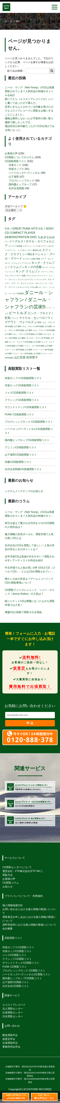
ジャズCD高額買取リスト (19, 392)
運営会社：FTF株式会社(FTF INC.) (22, 871)
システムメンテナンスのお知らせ (24, 491)
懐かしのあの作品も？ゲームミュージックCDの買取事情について (29, 580)
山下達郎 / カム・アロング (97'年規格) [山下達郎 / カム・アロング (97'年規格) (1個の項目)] (20, 334)
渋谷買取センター (12, 1016)
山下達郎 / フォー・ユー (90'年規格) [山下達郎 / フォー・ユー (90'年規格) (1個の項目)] (19, 353)
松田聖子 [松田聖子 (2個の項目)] (32, 357)
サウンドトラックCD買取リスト (20, 962)
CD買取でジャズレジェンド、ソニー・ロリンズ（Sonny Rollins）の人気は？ (30, 592)
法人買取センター (12, 1008)
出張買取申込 (10, 1042)
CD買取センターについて (17, 867)
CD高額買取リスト (15, 161)
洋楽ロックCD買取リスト (17, 951)
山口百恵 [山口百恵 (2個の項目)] (20, 357)
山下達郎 (14, 176)
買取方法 (7, 875)
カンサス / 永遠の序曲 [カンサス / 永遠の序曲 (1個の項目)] (31, 259)
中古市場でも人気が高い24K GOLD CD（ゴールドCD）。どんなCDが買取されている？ (30, 570)
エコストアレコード (13, 1004)
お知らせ (7, 886)
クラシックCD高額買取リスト (22, 400)
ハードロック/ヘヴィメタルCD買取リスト (26, 974)
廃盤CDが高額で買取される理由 (23, 612)
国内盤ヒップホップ (20, 184)
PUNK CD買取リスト (14, 966)
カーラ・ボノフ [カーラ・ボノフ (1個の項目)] (47, 259)
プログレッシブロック (21, 180)
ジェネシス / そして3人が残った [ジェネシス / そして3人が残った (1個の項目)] (28, 287)
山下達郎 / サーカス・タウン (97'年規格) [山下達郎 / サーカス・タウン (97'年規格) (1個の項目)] (34, 338)
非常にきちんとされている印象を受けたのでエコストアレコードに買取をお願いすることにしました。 (29, 110)
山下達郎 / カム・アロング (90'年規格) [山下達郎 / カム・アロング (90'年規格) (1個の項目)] (40, 330)
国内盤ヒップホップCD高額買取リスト (27, 440)
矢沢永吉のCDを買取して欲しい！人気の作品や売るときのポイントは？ (30, 547)
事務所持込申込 (11, 1046)
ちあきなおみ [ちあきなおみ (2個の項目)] (46, 237)
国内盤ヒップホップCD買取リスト (22, 978)
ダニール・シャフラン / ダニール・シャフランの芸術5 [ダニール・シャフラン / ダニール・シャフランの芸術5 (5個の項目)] (29, 299)
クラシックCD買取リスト (17, 959)
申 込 (30, 723)
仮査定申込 (8, 1039)
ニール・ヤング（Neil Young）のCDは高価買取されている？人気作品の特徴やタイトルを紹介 (29, 91)
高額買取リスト (13, 938)
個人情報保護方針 (12, 905)
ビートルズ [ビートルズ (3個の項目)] (18, 313)
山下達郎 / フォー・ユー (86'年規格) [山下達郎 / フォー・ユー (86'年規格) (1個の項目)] (39, 350)
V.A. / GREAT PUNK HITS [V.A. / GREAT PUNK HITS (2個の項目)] (21, 228)
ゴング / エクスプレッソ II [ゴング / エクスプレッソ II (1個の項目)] (28, 279)
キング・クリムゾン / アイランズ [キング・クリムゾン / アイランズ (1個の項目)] (18, 263)
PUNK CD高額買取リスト (19, 414)
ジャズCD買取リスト (14, 955)
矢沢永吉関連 (16, 188)
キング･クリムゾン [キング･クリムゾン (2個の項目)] (28, 271)
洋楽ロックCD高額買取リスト (22, 385)
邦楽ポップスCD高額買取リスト (23, 378)
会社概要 (7, 928)
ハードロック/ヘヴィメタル (24, 172)
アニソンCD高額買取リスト (21, 447)
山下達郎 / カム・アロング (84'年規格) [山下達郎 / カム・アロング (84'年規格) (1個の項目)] (29, 326)
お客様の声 (11, 153)
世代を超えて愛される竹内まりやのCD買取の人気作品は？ (30, 525)
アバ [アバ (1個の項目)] (6, 242)
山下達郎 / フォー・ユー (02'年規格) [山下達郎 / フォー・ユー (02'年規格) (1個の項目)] (30, 346)
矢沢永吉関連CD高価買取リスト (23, 469)
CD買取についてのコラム (19, 157)
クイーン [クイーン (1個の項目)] (44, 272)
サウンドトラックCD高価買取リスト (26, 407)
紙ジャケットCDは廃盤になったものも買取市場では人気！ (30, 603)
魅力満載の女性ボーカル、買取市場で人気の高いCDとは (29, 536)
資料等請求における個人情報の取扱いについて (29, 924)
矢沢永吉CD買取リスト (15, 986)
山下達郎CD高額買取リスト (21, 454)
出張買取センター (12, 1012)
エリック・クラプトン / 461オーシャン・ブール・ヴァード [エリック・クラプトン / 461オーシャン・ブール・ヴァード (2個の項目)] (30, 254)
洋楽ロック (15, 165)
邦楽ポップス (16, 169)
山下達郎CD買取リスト (15, 982)
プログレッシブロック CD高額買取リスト (29, 421)
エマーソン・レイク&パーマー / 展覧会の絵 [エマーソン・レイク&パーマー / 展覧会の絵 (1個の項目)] (24, 250)
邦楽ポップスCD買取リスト (18, 947)
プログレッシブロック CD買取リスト (23, 970)
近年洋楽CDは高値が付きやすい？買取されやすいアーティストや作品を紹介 (30, 558)
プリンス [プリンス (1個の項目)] (14, 318)
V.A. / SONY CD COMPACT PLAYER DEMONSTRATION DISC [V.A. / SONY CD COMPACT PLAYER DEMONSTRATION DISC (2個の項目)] (29, 233)
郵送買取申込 (10, 1035)
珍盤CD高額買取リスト (18, 462)
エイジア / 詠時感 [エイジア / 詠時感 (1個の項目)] (15, 246)
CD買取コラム (10, 882)
